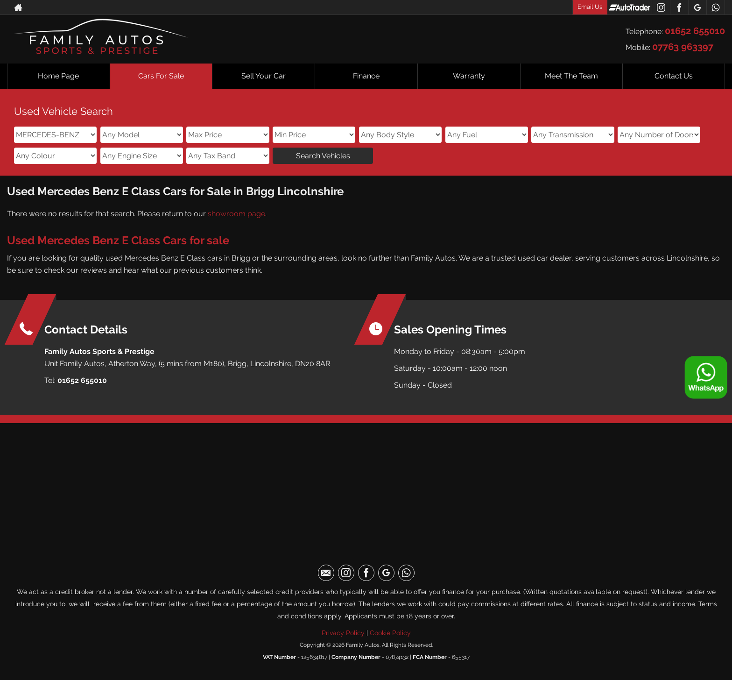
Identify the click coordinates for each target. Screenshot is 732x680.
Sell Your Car (263, 75)
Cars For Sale (161, 75)
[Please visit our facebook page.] (679, 7)
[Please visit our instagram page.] (661, 7)
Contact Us (674, 75)
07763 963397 (682, 46)
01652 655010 (695, 30)
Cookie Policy (390, 633)
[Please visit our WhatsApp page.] (715, 7)
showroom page (236, 213)
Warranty (469, 75)
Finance (366, 75)
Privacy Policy (343, 633)
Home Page (58, 75)
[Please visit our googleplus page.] (697, 7)
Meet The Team (571, 75)
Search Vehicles (323, 155)
